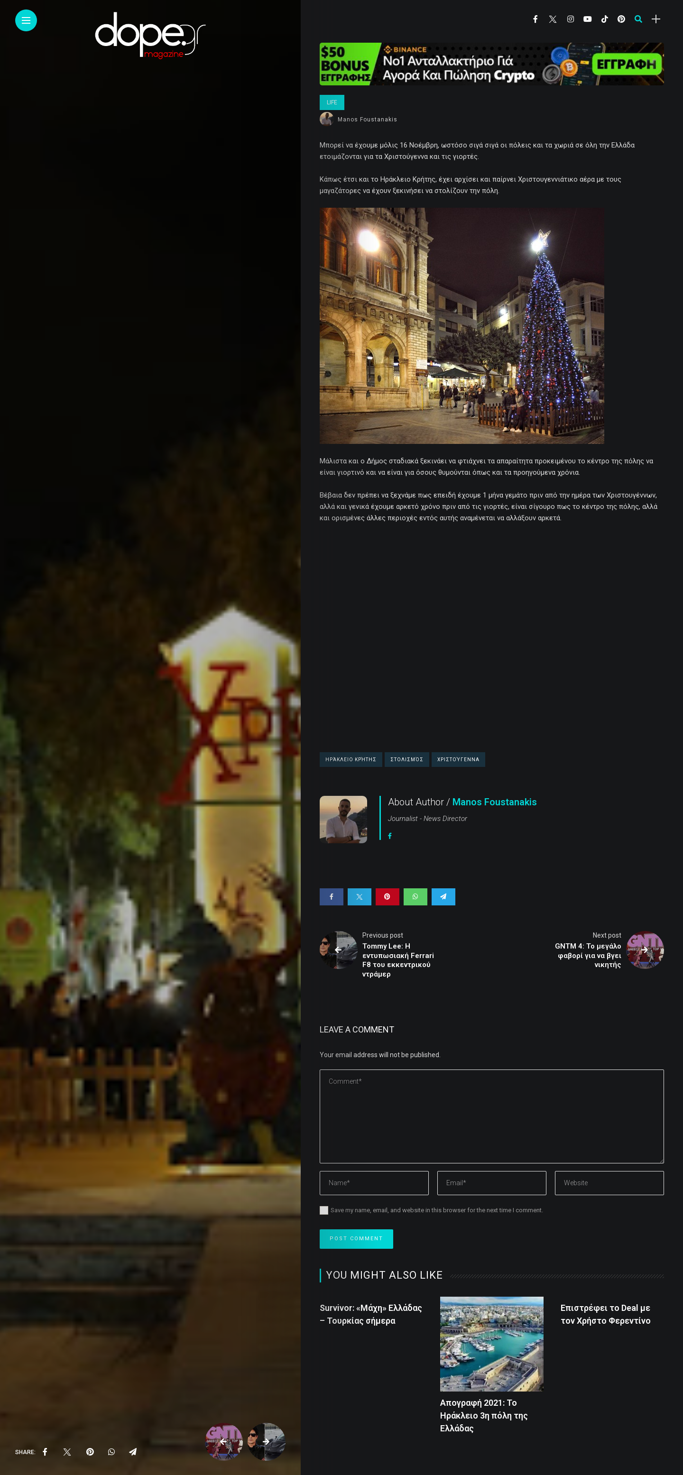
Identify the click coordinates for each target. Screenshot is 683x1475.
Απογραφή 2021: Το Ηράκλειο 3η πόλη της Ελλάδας (484, 1415)
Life (332, 102)
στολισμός (407, 759)
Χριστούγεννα (458, 759)
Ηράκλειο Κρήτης (351, 759)
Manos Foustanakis (367, 119)
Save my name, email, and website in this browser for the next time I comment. (437, 1210)
